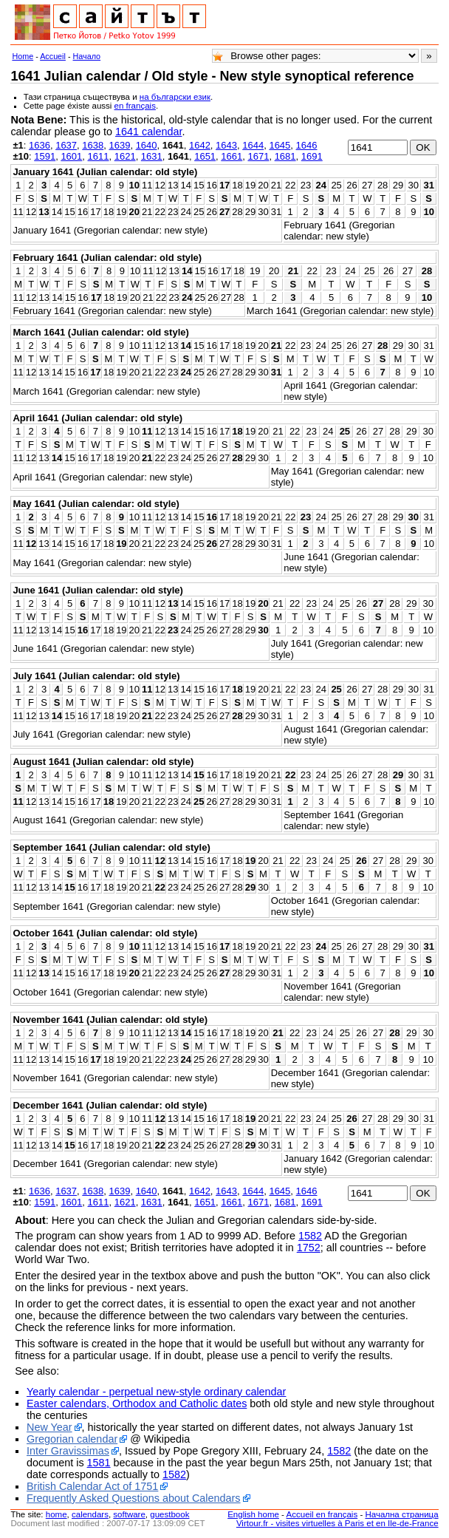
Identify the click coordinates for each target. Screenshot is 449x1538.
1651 (205, 156)
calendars (90, 1514)
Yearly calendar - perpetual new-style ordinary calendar (156, 1392)
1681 (285, 156)
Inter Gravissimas (68, 1451)
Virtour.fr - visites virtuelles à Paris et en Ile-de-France (337, 1523)
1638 (92, 145)
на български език (175, 96)
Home (22, 56)
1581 (99, 1463)
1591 (44, 156)
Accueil (53, 56)
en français (135, 105)
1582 (310, 1236)
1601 (71, 156)
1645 (279, 145)
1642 (199, 145)
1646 (307, 145)
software (129, 1514)
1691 (312, 156)
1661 (231, 156)
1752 (309, 1247)
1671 (258, 156)
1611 (98, 156)
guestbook (169, 1514)
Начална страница (401, 1514)
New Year (49, 1427)
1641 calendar (148, 131)
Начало (87, 56)
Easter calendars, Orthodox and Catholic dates (137, 1403)
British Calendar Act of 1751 (92, 1486)
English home (253, 1514)
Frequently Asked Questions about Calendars (134, 1498)
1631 (151, 156)
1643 (226, 145)
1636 (39, 145)
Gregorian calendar (72, 1439)
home (56, 1514)
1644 (253, 145)
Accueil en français (322, 1514)
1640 (146, 145)
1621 (125, 156)
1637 (66, 145)
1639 (119, 145)
